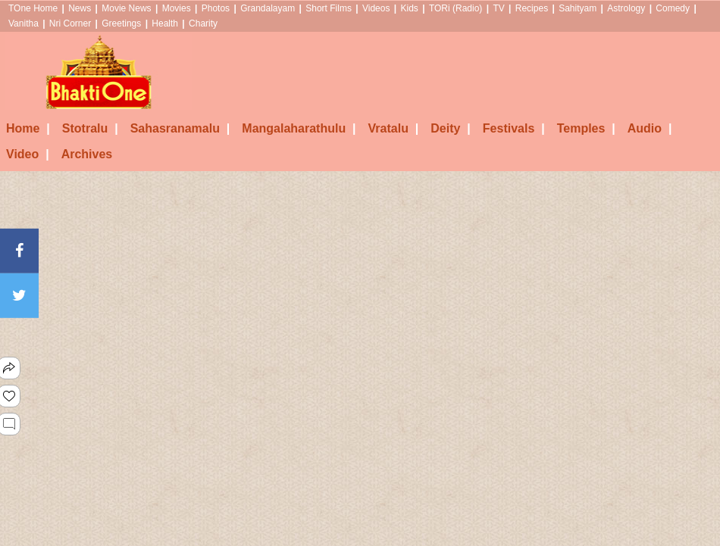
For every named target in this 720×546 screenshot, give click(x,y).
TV (498, 8)
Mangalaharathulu (298, 128)
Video (27, 154)
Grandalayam (267, 8)
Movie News (126, 8)
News (79, 8)
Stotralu (90, 128)
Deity (450, 128)
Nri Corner (70, 23)
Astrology (626, 8)
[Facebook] (19, 250)
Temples (586, 128)
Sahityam (577, 8)
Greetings (121, 23)
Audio (650, 128)
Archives (87, 154)
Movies (176, 8)
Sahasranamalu (180, 128)
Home (28, 128)
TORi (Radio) (455, 8)
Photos (216, 8)
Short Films (328, 8)
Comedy (673, 8)
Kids (409, 8)
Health (165, 23)
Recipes (531, 8)
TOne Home (33, 8)
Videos (376, 8)
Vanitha (23, 23)
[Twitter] (19, 295)
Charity (203, 23)
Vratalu (393, 128)
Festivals (514, 128)
